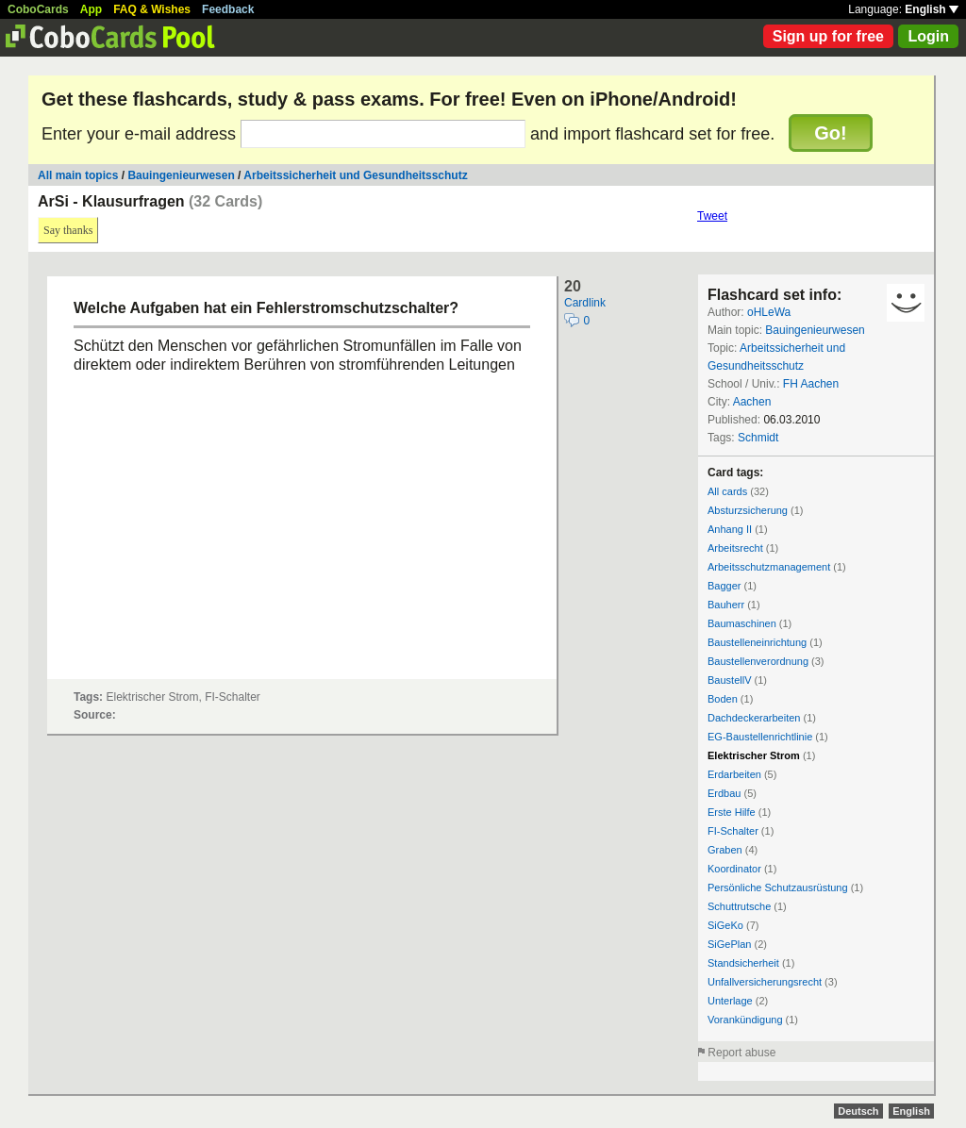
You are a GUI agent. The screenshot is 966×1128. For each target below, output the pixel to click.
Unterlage (730, 1000)
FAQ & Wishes (152, 9)
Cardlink (585, 302)
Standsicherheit (743, 963)
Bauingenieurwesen (180, 175)
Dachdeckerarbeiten (754, 717)
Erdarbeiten (734, 774)
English (931, 9)
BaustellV (729, 680)
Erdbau (724, 793)
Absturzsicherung (748, 510)
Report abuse (741, 1052)
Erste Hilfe (732, 812)
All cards (727, 491)
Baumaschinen (742, 623)
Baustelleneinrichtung (757, 642)
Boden (723, 699)
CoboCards (38, 9)
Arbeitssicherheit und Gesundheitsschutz (355, 175)
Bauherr (726, 604)
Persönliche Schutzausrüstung (778, 887)
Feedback (228, 9)
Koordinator (734, 868)
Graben (725, 849)
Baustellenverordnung (758, 661)
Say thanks (67, 230)
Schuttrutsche (739, 906)
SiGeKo (725, 925)
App (91, 9)
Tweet (712, 216)
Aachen (752, 401)
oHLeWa (769, 312)
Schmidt (758, 437)
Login (928, 36)
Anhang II (730, 529)
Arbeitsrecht (735, 548)
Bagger (724, 585)
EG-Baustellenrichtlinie (760, 736)
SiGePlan (729, 944)
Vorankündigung (745, 1019)
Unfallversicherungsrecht (765, 981)
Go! (830, 133)
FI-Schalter (733, 831)
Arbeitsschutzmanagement (769, 566)
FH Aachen (811, 383)
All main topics (78, 175)
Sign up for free (828, 36)
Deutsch (858, 1111)
